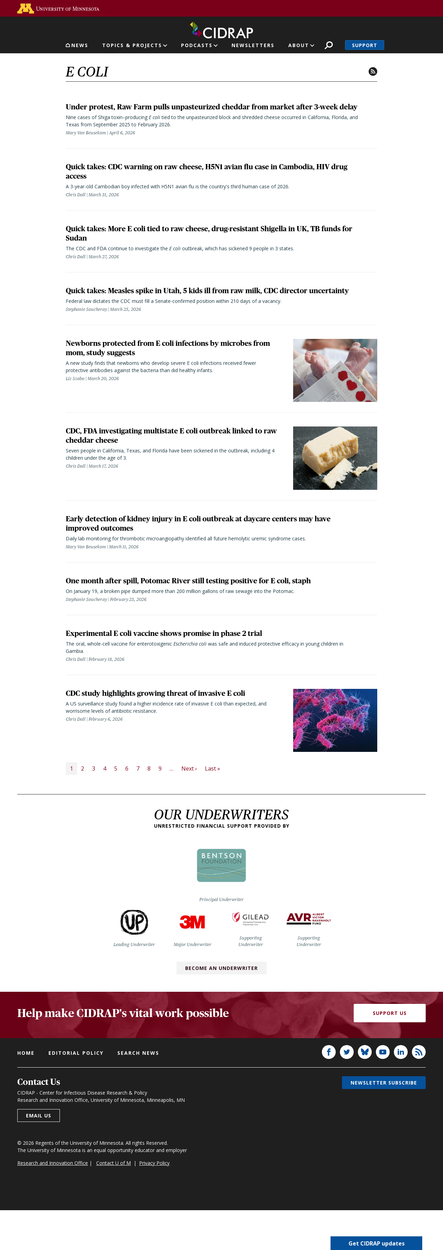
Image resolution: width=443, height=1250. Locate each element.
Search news (138, 1092)
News (79, 45)
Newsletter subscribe (384, 1122)
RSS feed (373, 71)
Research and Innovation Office (52, 1202)
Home (26, 1092)
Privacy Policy (154, 1202)
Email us (38, 1155)
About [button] (298, 45)
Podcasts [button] (197, 45)
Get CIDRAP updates (377, 1243)
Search (328, 45)
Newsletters (253, 45)
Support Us (390, 1053)
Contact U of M (113, 1202)
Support (364, 45)
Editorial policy (75, 1092)
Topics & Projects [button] (132, 45)
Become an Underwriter (221, 1008)
